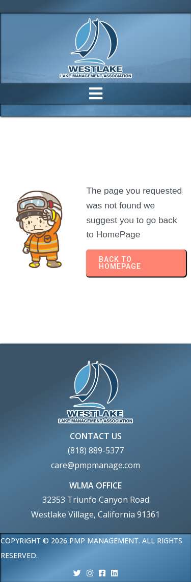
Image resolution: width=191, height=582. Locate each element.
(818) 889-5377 (96, 450)
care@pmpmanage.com (95, 465)
